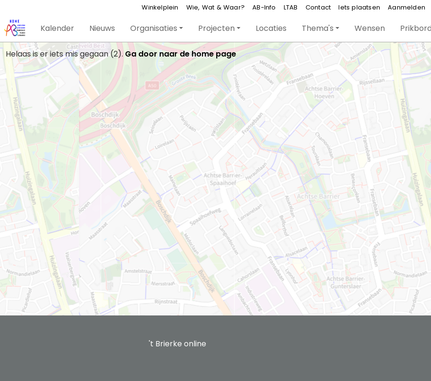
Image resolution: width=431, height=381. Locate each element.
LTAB (291, 7)
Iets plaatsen (359, 7)
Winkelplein (160, 7)
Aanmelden (406, 7)
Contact (318, 7)
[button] (57, 28)
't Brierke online (177, 343)
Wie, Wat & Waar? (215, 7)
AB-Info (264, 7)
